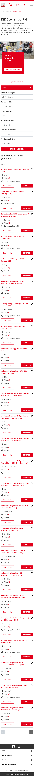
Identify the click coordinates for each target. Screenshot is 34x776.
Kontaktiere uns (13, 69)
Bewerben (27, 186)
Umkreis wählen (6, 111)
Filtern (4, 88)
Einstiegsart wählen (7, 120)
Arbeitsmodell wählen (8, 139)
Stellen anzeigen (17, 149)
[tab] (17, 751)
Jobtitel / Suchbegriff (8, 93)
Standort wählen (6, 102)
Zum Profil (7, 186)
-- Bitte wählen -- (8, 125)
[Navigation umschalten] (31, 5)
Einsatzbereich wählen (8, 130)
